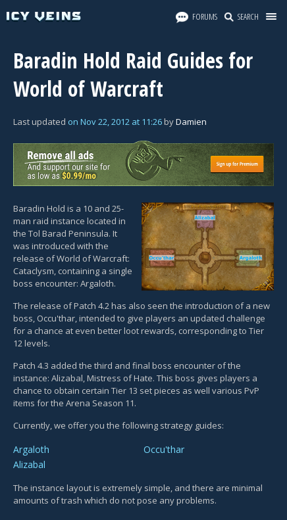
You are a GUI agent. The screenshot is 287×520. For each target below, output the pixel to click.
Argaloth (31, 449)
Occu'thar (164, 449)
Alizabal (29, 464)
